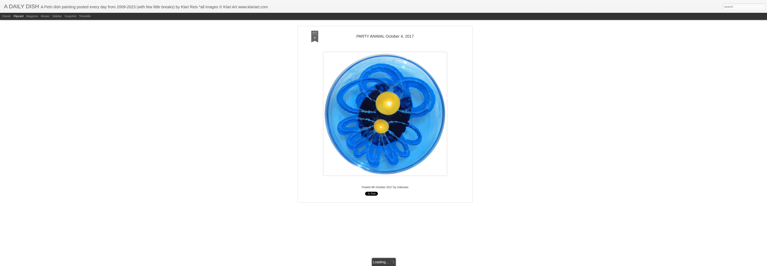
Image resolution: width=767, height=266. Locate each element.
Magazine (32, 16)
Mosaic (45, 16)
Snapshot (70, 16)
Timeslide (85, 16)
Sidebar (57, 16)
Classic (6, 16)
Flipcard (18, 16)
